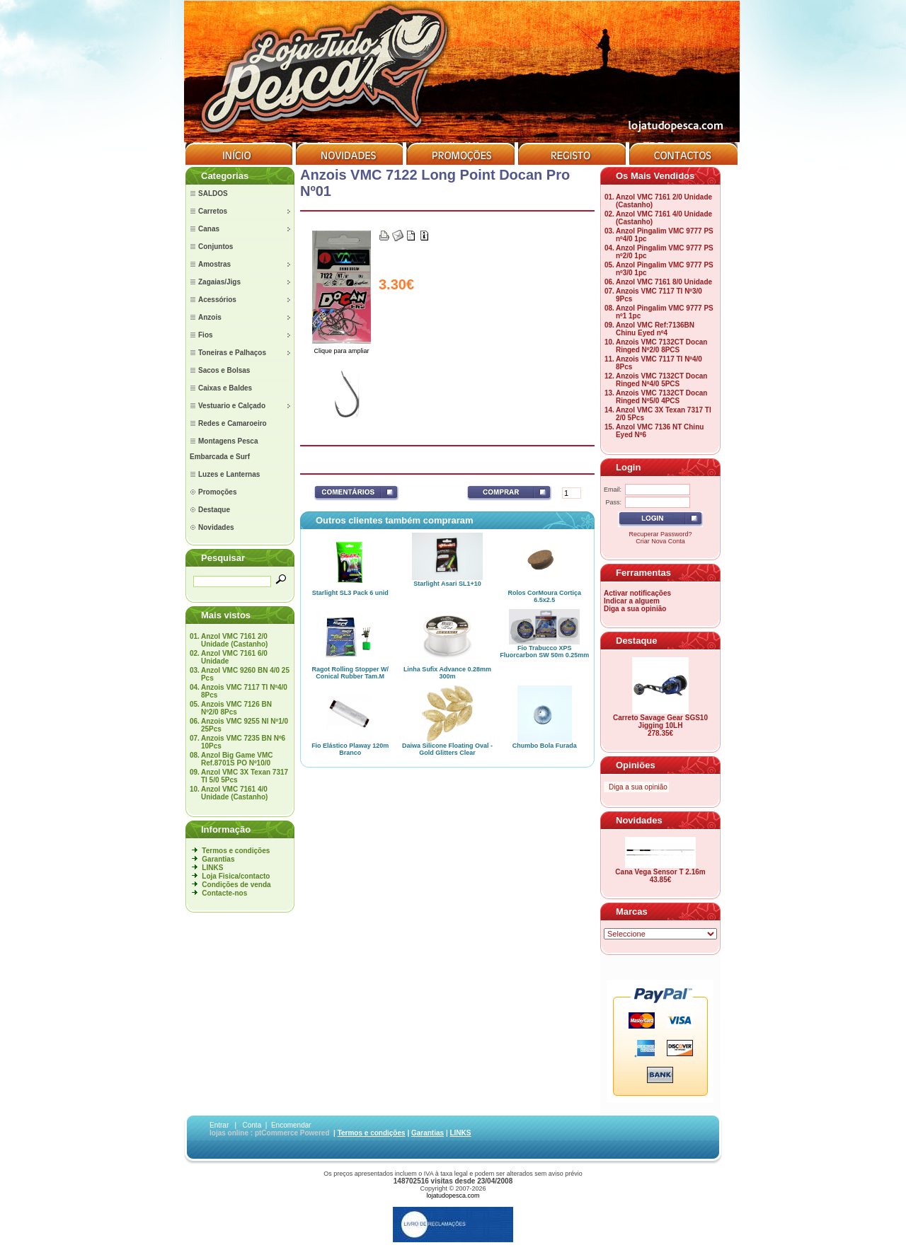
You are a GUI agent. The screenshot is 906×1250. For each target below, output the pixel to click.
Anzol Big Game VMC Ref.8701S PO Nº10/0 (237, 759)
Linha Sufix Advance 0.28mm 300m (447, 673)
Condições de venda (236, 885)
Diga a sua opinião (635, 609)
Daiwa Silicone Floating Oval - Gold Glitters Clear (447, 749)
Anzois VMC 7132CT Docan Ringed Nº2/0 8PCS (661, 346)
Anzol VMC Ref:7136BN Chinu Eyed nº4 (655, 329)
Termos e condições (236, 851)
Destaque (637, 640)
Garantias (218, 859)
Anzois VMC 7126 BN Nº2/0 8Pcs (236, 708)
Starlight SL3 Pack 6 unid (350, 592)
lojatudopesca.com (452, 1195)
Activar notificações (637, 593)
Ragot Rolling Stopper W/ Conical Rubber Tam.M (350, 673)
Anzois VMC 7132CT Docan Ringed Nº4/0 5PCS (661, 380)
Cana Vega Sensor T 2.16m (660, 872)
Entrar (219, 1125)
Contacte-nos (224, 893)
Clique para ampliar (341, 348)
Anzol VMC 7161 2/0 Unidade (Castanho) (234, 640)
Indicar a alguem (632, 601)
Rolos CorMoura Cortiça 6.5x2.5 (545, 596)
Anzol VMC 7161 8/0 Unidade (664, 282)
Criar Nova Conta (660, 541)
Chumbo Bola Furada (544, 745)
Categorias (224, 175)
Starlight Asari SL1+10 (447, 583)
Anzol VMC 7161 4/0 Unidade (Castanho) (234, 793)
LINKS (212, 868)
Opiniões (635, 765)
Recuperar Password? (660, 534)
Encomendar (291, 1125)
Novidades (639, 820)
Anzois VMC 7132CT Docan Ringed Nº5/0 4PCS (661, 397)
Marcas (632, 911)
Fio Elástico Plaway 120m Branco (350, 749)
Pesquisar (223, 557)
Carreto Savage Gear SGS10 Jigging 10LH (660, 721)
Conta (252, 1125)
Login (628, 467)
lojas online (229, 1133)
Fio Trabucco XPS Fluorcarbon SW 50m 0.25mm (544, 651)
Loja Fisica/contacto (236, 876)
